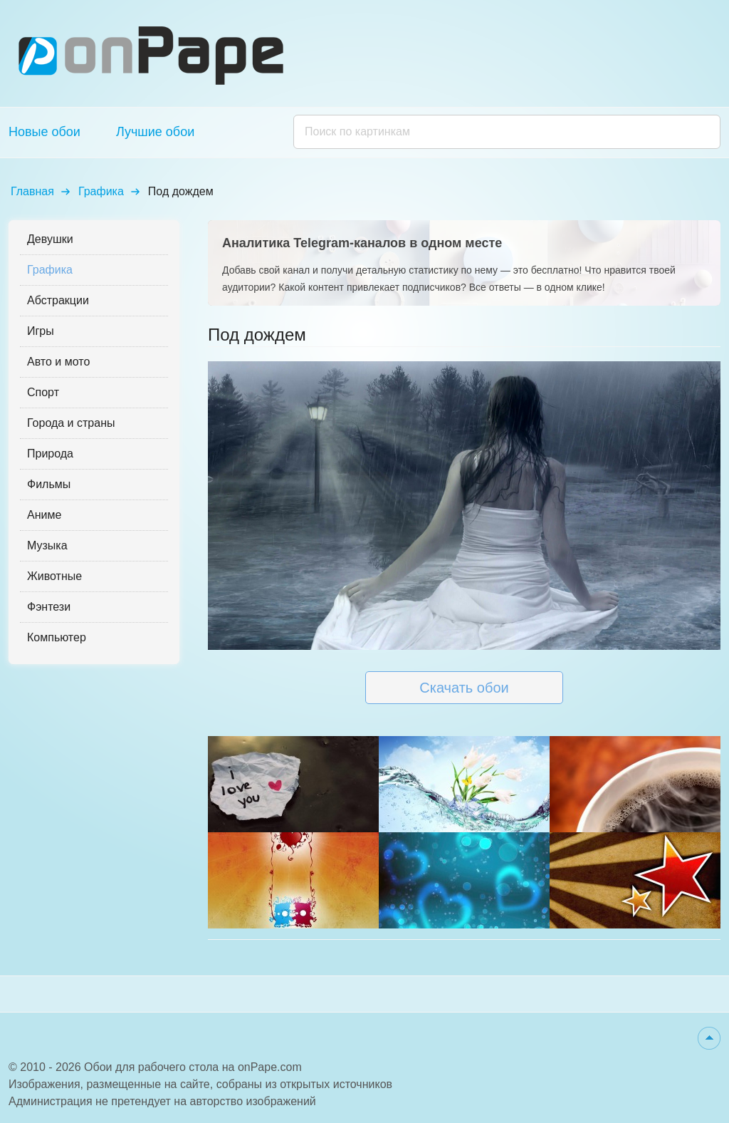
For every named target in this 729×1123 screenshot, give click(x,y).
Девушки (50, 239)
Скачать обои (463, 687)
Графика (101, 191)
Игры (40, 331)
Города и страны (71, 423)
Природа (50, 453)
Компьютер (56, 637)
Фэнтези (48, 607)
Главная (32, 191)
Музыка (47, 545)
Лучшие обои (155, 131)
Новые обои (44, 131)
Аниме (44, 515)
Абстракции (58, 300)
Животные (54, 576)
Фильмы (48, 484)
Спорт (43, 392)
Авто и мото (58, 362)
